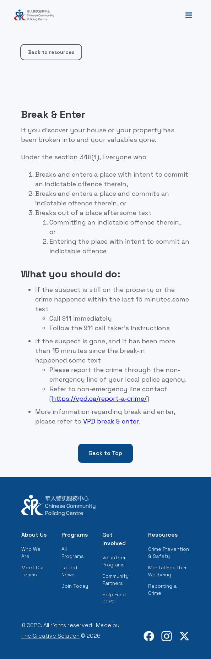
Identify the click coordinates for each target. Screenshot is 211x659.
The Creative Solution (50, 635)
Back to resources (51, 52)
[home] (32, 15)
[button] (188, 15)
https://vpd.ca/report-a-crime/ (99, 398)
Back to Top (105, 453)
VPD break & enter (110, 421)
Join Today (74, 586)
